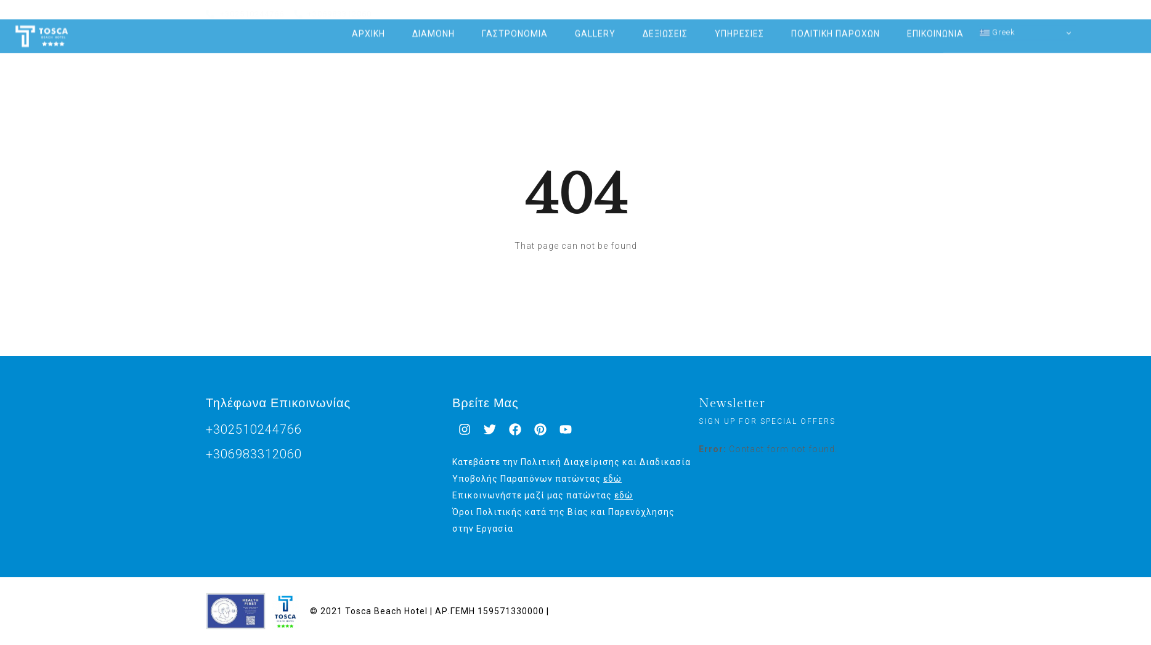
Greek (997, 25)
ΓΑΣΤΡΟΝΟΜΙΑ (515, 26)
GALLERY (595, 26)
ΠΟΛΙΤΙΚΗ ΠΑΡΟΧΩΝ (835, 26)
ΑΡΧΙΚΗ (368, 26)
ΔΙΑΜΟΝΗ (433, 26)
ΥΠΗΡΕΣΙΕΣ (739, 26)
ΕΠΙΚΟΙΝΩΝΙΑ (935, 26)
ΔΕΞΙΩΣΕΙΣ (665, 26)
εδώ (612, 479)
